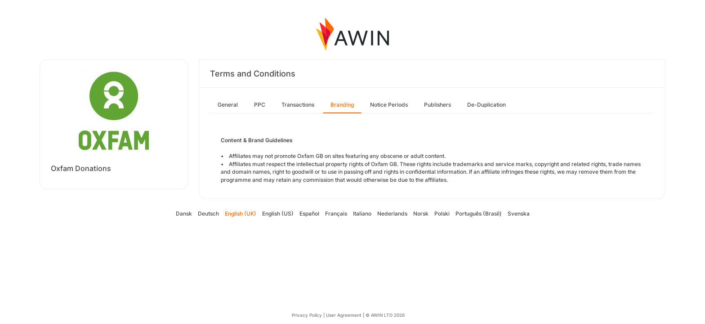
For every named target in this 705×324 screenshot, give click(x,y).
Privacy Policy (307, 315)
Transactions (297, 104)
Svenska (519, 213)
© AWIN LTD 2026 (385, 315)
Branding (342, 104)
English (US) (278, 213)
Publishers (437, 104)
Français (336, 213)
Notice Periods (389, 104)
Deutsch (208, 213)
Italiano (362, 213)
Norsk (420, 213)
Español (309, 213)
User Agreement (343, 315)
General (228, 104)
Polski (442, 213)
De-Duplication (486, 104)
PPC (259, 104)
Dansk (184, 213)
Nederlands (392, 213)
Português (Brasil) (478, 213)
